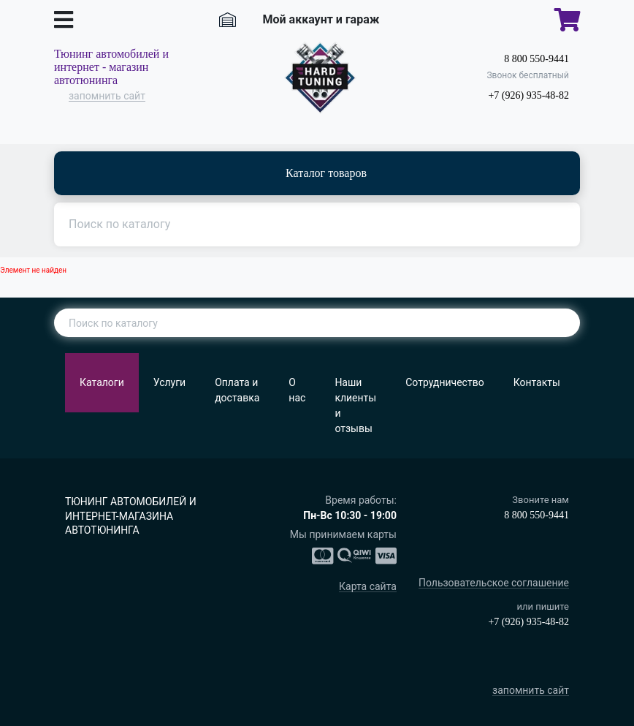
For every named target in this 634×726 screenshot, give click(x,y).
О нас (297, 390)
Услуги (169, 382)
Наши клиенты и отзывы (355, 405)
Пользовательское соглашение (494, 583)
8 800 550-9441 (536, 58)
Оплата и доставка (237, 390)
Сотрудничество (444, 382)
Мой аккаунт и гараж (321, 19)
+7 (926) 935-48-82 (528, 95)
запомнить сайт (107, 96)
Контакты (536, 382)
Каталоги (102, 382)
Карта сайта (368, 586)
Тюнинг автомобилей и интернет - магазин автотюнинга (111, 67)
